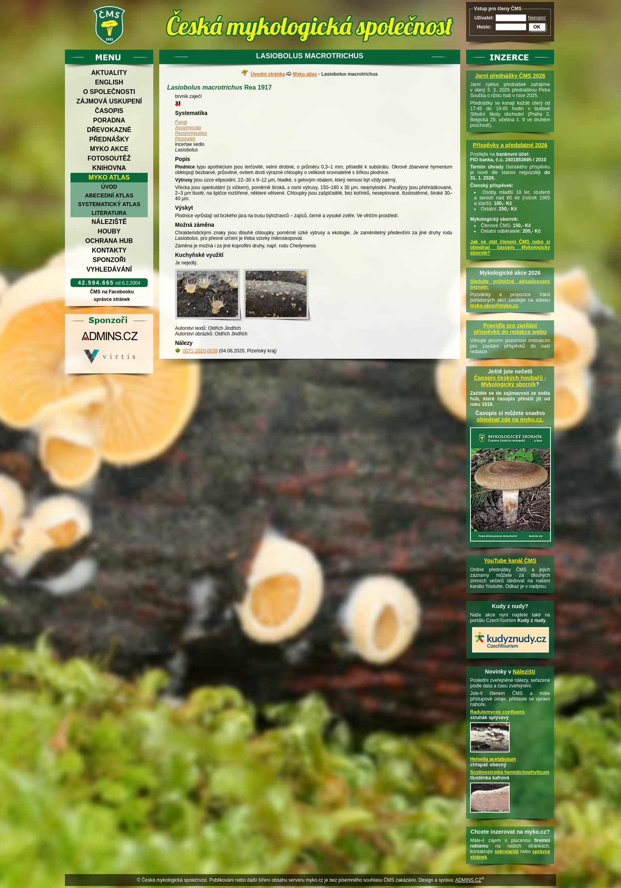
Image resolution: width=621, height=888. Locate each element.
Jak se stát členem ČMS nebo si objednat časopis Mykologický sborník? (510, 247)
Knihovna (109, 168)
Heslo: (484, 27)
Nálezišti (524, 671)
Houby (109, 231)
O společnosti (109, 91)
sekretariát (507, 851)
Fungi (181, 122)
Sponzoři (109, 259)
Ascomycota (188, 127)
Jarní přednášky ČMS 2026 (510, 76)
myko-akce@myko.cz (494, 305)
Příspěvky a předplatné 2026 (510, 145)
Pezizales (185, 139)
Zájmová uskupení (109, 101)
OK (537, 27)
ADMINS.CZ (468, 880)
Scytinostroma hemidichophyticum (509, 772)
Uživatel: (484, 18)
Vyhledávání (109, 269)
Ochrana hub (109, 240)
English (109, 82)
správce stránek (111, 299)
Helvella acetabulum (493, 759)
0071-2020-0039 (200, 351)
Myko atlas (109, 177)
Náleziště (109, 221)
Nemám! (537, 18)
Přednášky (109, 139)
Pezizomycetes (191, 133)
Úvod (109, 187)
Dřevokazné (109, 129)
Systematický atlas (109, 204)
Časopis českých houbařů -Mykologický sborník (510, 381)
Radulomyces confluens (497, 712)
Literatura (108, 213)
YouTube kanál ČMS (510, 560)
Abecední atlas (109, 195)
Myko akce (109, 148)
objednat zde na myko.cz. (510, 419)
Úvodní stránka (268, 74)
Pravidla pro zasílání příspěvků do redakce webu (510, 328)
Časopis (109, 110)
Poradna (109, 120)
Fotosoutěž (109, 158)
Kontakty (109, 250)
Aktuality (109, 72)
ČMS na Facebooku (112, 292)
